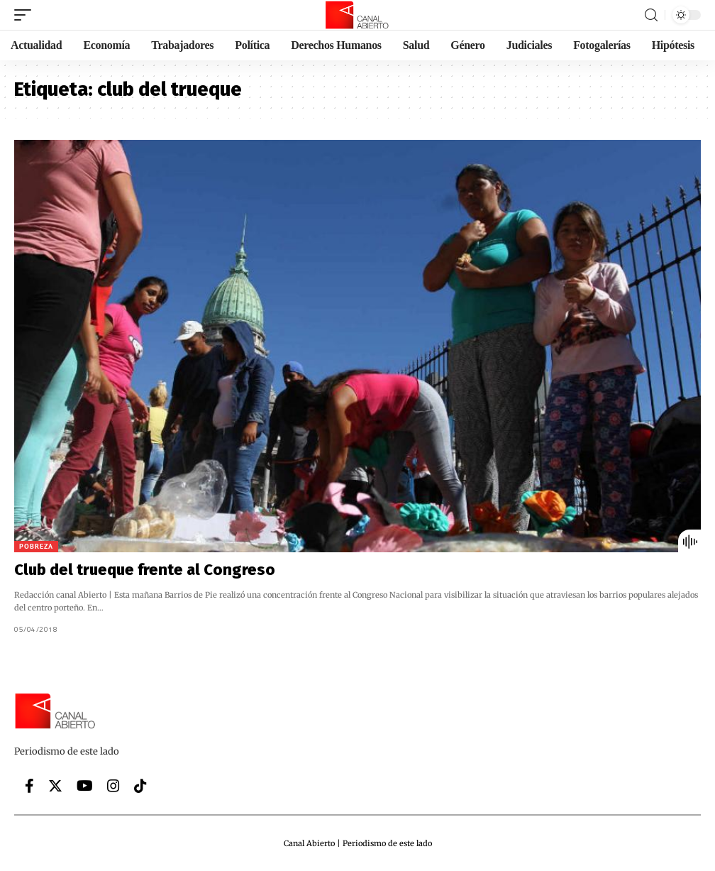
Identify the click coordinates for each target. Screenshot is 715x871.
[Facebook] (29, 786)
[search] (651, 15)
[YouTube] (85, 786)
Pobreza (36, 546)
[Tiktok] (140, 786)
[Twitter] (55, 786)
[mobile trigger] (26, 15)
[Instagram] (113, 786)
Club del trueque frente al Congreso (144, 569)
